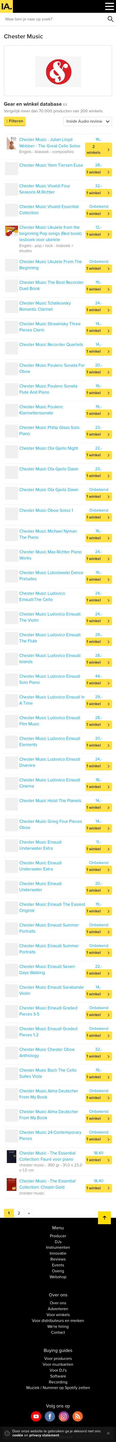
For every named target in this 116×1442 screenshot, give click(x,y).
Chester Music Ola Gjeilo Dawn (48, 469)
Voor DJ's (58, 1370)
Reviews (58, 1259)
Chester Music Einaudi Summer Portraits (49, 928)
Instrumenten (58, 1247)
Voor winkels (58, 1314)
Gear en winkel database (35, 104)
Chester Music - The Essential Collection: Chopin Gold (47, 1184)
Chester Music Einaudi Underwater (40, 886)
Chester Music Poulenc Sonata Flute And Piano (48, 389)
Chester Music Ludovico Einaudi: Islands (50, 658)
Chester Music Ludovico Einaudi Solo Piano (49, 679)
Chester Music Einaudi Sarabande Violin (51, 990)
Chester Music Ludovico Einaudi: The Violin (50, 617)
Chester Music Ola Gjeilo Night (48, 448)
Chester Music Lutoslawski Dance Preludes (51, 576)
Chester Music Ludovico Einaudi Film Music (49, 721)
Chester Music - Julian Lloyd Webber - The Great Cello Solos (49, 142)
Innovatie (58, 1253)
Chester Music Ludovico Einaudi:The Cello (42, 596)
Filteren (16, 121)
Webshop (58, 1276)
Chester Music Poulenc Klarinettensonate (41, 410)
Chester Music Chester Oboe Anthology (47, 1052)
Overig (58, 1271)
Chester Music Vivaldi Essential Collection (49, 210)
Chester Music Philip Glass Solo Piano (49, 430)
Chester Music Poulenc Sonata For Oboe (52, 368)
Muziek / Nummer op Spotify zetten (58, 1387)
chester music (31, 1193)
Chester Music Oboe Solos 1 (46, 510)
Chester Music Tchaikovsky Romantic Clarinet (45, 306)
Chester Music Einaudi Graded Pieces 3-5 (48, 1011)
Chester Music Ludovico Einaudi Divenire (49, 762)
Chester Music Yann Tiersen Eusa (51, 165)
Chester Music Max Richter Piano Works (50, 555)
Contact (58, 1332)
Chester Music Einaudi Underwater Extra (40, 845)
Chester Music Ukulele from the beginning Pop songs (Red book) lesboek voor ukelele (50, 234)
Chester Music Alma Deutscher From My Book (48, 1094)
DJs (58, 1241)
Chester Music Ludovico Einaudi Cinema (49, 783)
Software (58, 1376)
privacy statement (44, 1435)
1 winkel (93, 172)
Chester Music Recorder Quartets (51, 344)
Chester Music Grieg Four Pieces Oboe (50, 824)
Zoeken (111, 19)
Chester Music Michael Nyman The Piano (48, 534)
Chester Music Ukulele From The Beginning (50, 265)
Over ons (58, 1303)
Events (58, 1265)
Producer (58, 1236)
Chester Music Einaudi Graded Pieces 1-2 (48, 1032)
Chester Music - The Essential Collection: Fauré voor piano (47, 1156)
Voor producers (58, 1358)
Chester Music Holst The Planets (50, 800)
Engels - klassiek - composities (46, 151)
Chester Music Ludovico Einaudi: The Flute (50, 638)
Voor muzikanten (58, 1364)
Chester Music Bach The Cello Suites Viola (48, 1073)
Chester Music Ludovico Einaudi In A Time (52, 700)
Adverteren (58, 1308)
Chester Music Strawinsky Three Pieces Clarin (50, 327)
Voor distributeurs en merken (58, 1320)
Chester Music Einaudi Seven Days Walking (47, 969)
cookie (17, 1435)
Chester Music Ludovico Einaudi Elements (49, 741)
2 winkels (94, 149)
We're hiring (58, 1326)
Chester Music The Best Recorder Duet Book (51, 285)
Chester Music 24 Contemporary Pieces (50, 1135)
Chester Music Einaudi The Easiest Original (52, 907)
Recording (58, 1382)
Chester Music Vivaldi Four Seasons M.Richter (44, 189)
